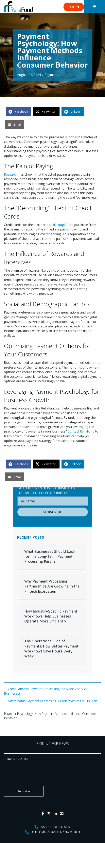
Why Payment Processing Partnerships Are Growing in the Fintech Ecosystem (51, 586)
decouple (59, 225)
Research (11, 174)
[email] (52, 492)
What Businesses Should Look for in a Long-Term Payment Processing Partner (49, 556)
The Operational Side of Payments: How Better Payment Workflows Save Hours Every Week (51, 648)
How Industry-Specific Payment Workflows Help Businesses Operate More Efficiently (50, 616)
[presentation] (34, 775)
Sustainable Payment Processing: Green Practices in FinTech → (54, 701)
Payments (52, 75)
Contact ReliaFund (81, 431)
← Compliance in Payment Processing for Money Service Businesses (45, 691)
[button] (73, 7)
